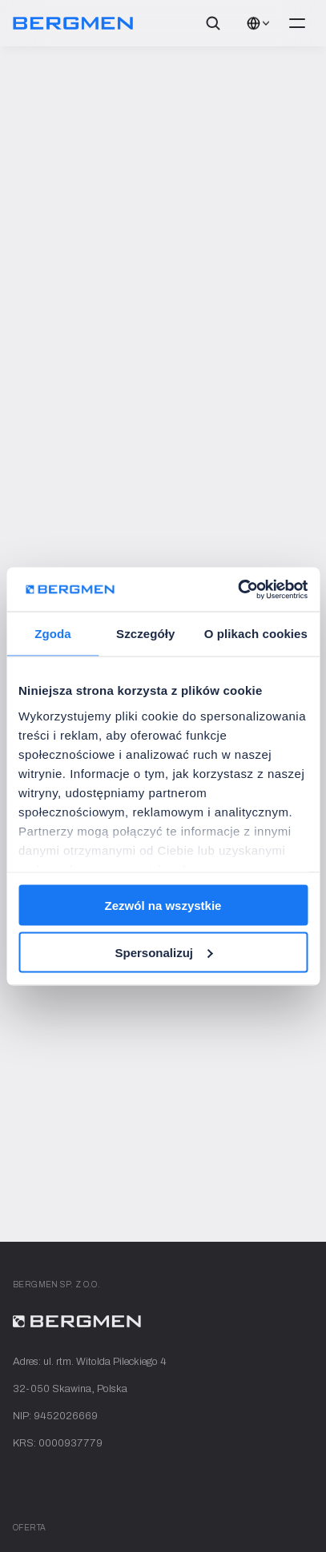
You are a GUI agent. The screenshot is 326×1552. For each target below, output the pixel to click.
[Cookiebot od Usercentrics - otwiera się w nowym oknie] (237, 589)
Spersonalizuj (163, 952)
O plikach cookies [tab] (256, 633)
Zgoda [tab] (52, 633)
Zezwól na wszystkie (163, 905)
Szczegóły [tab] (145, 633)
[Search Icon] (213, 23)
